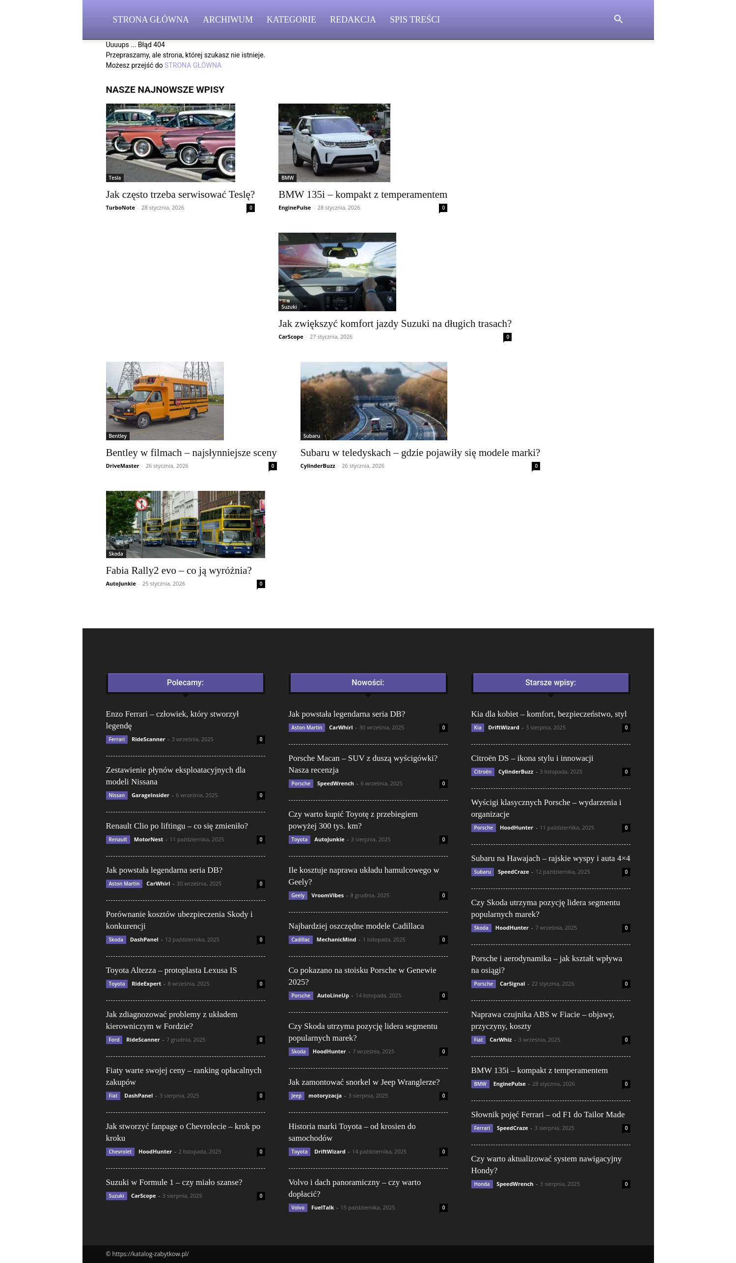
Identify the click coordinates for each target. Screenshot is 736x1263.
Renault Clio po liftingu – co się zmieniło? (177, 826)
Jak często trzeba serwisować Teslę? (180, 194)
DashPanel (144, 939)
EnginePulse (294, 207)
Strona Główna (151, 20)
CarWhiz (501, 1039)
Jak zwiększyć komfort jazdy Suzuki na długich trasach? (395, 323)
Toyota (117, 983)
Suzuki (289, 306)
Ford (114, 1039)
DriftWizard (330, 1151)
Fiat (113, 1095)
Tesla (115, 177)
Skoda (116, 553)
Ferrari (117, 739)
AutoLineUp (333, 995)
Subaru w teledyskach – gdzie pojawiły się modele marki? (420, 452)
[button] (618, 20)
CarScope (290, 336)
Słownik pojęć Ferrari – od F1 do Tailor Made (548, 1114)
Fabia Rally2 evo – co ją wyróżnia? (179, 570)
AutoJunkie (121, 583)
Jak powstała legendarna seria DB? (164, 870)
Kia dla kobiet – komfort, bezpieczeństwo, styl (549, 714)
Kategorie (291, 20)
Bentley (118, 435)
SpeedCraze (513, 871)
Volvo (298, 1207)
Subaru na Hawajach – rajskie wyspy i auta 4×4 (550, 858)
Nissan (117, 795)
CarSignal (512, 983)
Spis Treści (415, 20)
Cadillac (301, 939)
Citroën (483, 771)
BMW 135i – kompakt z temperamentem (362, 194)
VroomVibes (327, 895)
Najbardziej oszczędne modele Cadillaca (356, 926)
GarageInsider (150, 795)
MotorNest (148, 839)
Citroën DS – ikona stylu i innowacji (532, 758)
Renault (118, 839)
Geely (298, 895)
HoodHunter (155, 1151)
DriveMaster (122, 465)
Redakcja (353, 20)
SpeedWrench (335, 783)
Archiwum (228, 20)
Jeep (297, 1095)
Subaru (312, 435)
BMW (287, 177)
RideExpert (146, 983)
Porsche (301, 783)
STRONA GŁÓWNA (192, 65)
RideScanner (148, 739)
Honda (482, 1184)
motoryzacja (325, 1095)
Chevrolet (120, 1151)
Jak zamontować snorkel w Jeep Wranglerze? (364, 1082)
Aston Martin (124, 883)
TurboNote (120, 207)
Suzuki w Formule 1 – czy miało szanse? (174, 1182)
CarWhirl (158, 883)
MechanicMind (336, 939)
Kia (478, 727)
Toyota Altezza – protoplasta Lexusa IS (171, 970)
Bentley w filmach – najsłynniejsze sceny (191, 452)
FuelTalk (322, 1207)
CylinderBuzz (317, 465)
